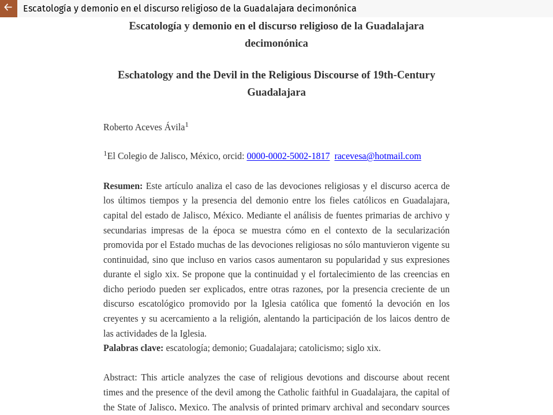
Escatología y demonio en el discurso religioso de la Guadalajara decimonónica (190, 8)
